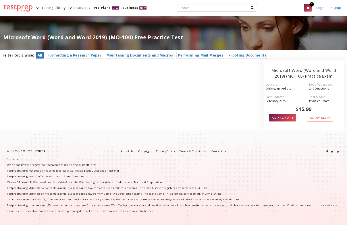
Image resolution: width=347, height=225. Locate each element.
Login (320, 8)
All (40, 55)
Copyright (145, 151)
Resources (79, 8)
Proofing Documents (247, 55)
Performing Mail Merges (200, 55)
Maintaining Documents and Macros (139, 55)
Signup (336, 8)
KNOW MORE (320, 117)
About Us (127, 151)
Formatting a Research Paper (74, 55)
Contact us (218, 151)
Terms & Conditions (193, 151)
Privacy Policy (165, 151)
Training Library (51, 8)
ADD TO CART (282, 117)
